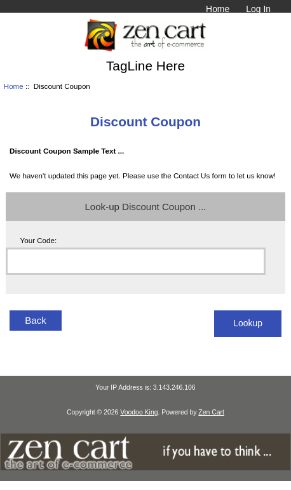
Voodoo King (139, 412)
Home (217, 9)
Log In (258, 9)
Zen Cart (211, 412)
